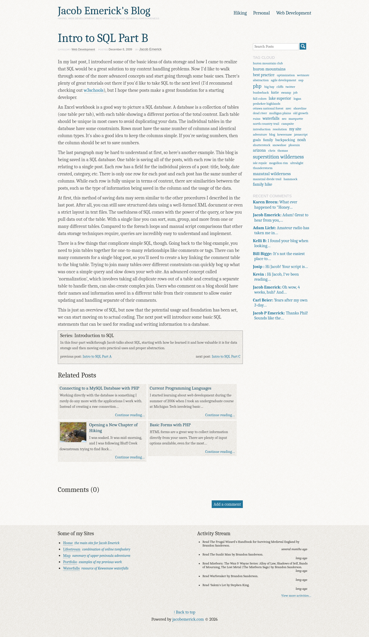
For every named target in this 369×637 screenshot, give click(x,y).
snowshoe (279, 145)
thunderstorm (262, 168)
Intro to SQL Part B (103, 38)
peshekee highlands (266, 104)
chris (271, 150)
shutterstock (261, 145)
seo (284, 119)
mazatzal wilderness (272, 173)
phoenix (294, 145)
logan (297, 98)
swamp (286, 92)
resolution (280, 129)
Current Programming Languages (180, 388)
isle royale (260, 163)
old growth (300, 113)
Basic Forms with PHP (170, 424)
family (268, 140)
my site (295, 129)
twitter (290, 87)
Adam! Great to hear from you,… (280, 217)
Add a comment (227, 504)
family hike (262, 184)
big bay (269, 87)
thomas (282, 150)
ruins (256, 119)
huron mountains (269, 68)
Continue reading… (130, 415)
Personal (261, 13)
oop (300, 80)
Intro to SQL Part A (97, 356)
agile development (283, 80)
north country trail (266, 124)
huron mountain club (268, 63)
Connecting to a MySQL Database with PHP (99, 388)
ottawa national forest (268, 108)
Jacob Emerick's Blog (104, 10)
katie (275, 92)
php (257, 86)
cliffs (280, 87)
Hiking (240, 13)
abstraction (261, 80)
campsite (287, 124)
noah (301, 139)
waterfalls (271, 118)
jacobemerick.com (188, 619)
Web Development (293, 13)
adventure (260, 134)
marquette (295, 119)
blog (272, 134)
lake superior (280, 98)
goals (257, 140)
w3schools (93, 90)
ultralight (296, 163)
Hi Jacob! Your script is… (280, 266)
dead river (260, 113)
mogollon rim (278, 163)
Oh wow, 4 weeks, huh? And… (276, 290)
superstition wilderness (278, 157)
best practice (264, 75)
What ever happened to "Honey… (275, 204)
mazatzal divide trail (267, 179)
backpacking (285, 140)
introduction (262, 129)
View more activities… (296, 595)
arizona (259, 150)
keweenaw (284, 134)
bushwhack (261, 92)
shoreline (300, 108)
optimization (286, 75)
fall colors (259, 98)
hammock (290, 179)
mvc (288, 108)
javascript (301, 134)
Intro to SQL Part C (226, 356)
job (295, 92)
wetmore (303, 75)
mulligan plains (280, 113)
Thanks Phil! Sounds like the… (280, 315)
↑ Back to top (184, 612)
